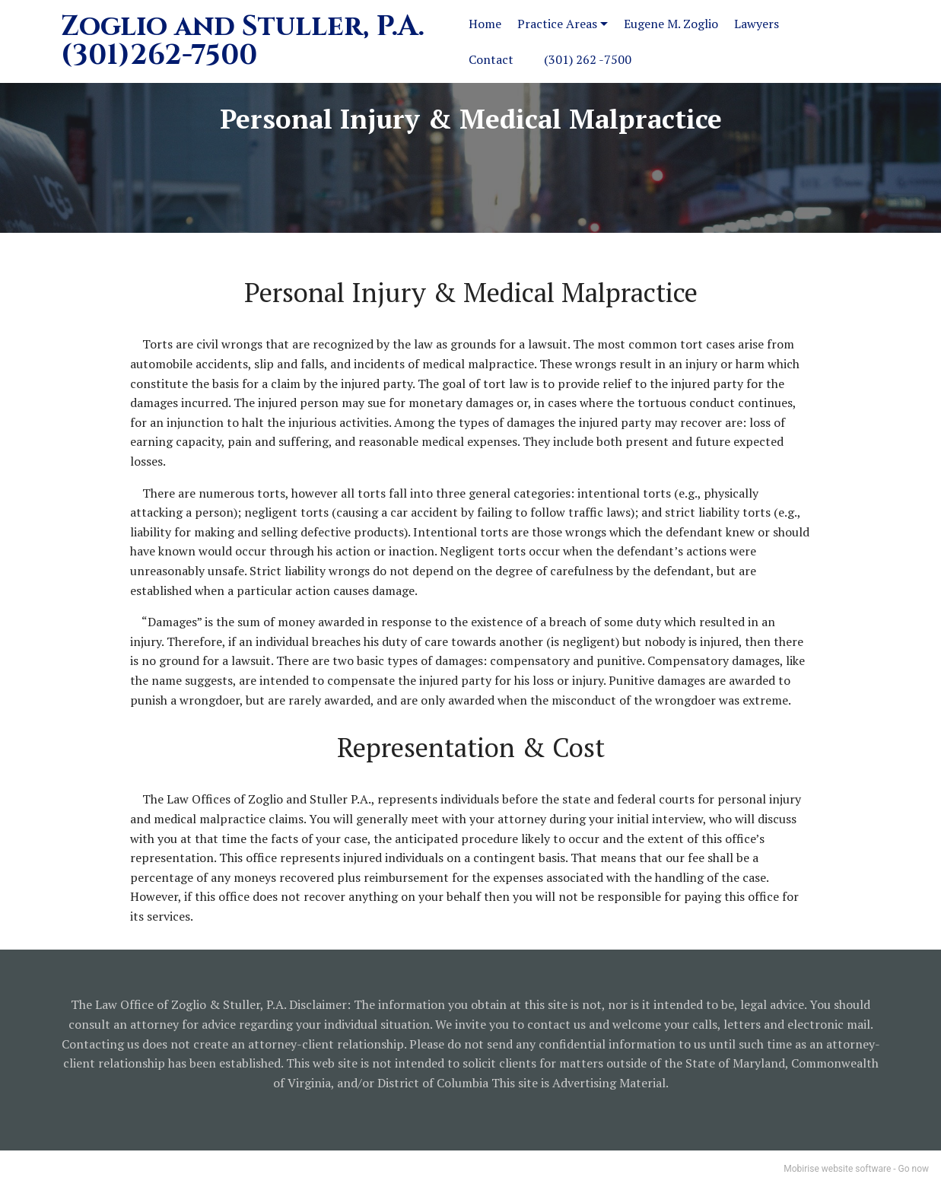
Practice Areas (557, 23)
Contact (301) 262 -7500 (550, 59)
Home (485, 23)
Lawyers (756, 23)
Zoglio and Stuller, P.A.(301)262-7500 (242, 42)
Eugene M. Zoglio (671, 23)
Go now (913, 1168)
